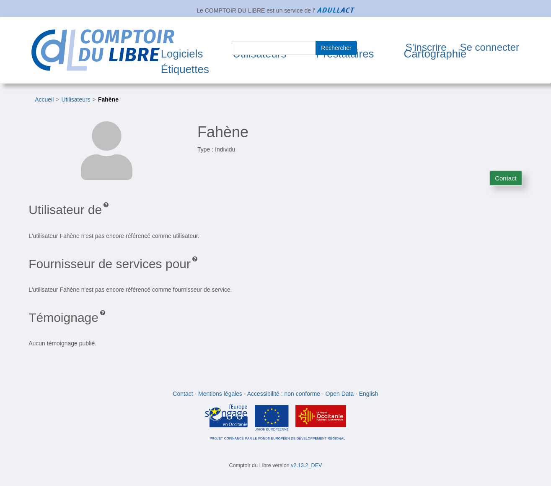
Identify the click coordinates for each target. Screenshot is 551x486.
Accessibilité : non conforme (283, 393)
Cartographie (435, 54)
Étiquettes (185, 69)
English (368, 393)
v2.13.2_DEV (306, 465)
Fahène (108, 99)
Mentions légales (220, 393)
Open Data (340, 393)
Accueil (44, 99)
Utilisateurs (75, 99)
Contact (506, 178)
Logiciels (182, 54)
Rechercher (336, 47)
